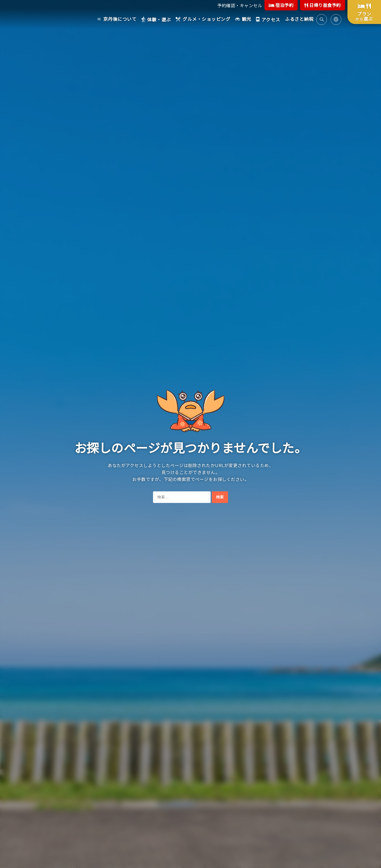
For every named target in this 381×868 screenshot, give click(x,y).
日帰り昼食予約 (322, 5)
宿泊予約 (281, 5)
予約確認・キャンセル (239, 5)
